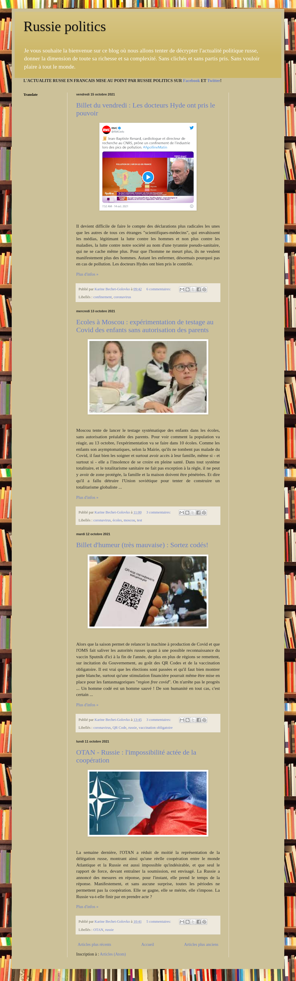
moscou (129, 520)
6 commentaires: (159, 289)
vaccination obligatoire (156, 728)
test (139, 520)
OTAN (98, 930)
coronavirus (122, 297)
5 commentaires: (159, 921)
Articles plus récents (94, 944)
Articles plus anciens (201, 944)
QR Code (119, 728)
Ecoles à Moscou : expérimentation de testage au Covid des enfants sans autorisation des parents (145, 326)
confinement (102, 297)
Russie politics (64, 26)
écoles (117, 520)
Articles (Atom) (113, 954)
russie (132, 728)
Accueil (147, 944)
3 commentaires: (159, 512)
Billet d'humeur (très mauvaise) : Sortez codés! (142, 545)
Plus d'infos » (87, 274)
